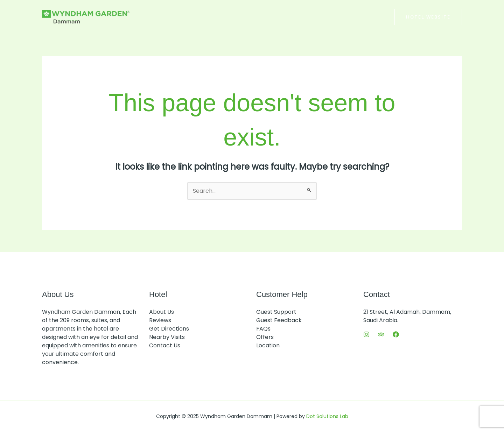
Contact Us (164, 345)
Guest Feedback (279, 320)
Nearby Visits (167, 337)
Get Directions (169, 329)
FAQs (263, 329)
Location (268, 345)
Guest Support (276, 312)
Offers (265, 337)
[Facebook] (396, 334)
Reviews (160, 320)
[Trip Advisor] (381, 334)
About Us (161, 312)
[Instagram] (366, 334)
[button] (428, 17)
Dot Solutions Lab (327, 416)
